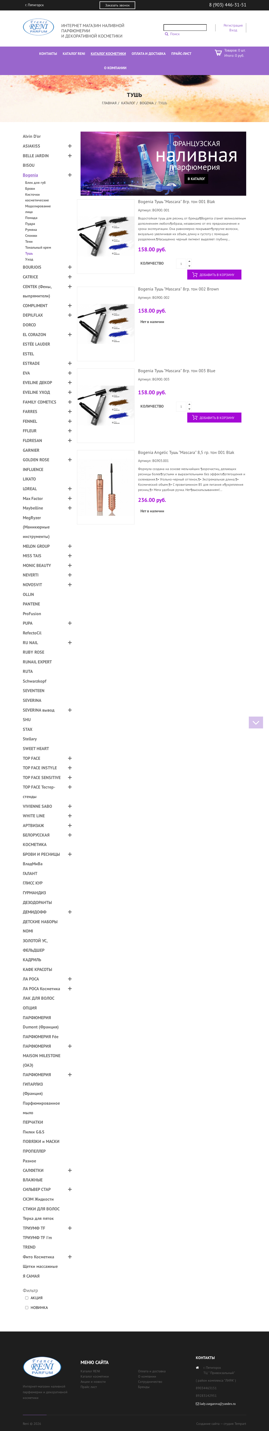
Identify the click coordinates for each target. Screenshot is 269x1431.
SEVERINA (32, 700)
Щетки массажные (40, 1266)
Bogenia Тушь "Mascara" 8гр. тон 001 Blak (176, 201)
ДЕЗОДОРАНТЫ (37, 902)
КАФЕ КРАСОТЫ (37, 969)
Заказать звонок (117, 5)
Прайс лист (89, 1387)
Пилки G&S (33, 1132)
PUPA (28, 623)
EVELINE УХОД (36, 392)
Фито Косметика (38, 1257)
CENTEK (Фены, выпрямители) (37, 291)
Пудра (30, 223)
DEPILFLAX (33, 315)
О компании (147, 1376)
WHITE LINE (34, 815)
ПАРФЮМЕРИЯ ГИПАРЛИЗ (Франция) (37, 1084)
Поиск (175, 34)
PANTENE (31, 604)
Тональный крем (38, 247)
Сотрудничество (150, 1381)
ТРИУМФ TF (34, 1228)
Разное (29, 1161)
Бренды (143, 1387)
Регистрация (233, 25)
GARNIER (31, 450)
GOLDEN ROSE (36, 459)
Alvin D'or (32, 136)
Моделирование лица (38, 209)
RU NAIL (30, 642)
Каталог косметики (95, 1376)
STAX (27, 729)
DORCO (29, 325)
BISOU (28, 165)
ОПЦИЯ (30, 1008)
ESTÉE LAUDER (36, 344)
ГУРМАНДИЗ (34, 892)
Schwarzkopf (34, 681)
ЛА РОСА (31, 979)
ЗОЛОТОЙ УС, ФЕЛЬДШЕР (35, 945)
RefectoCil (32, 633)
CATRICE (30, 277)
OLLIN (28, 594)
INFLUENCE (33, 469)
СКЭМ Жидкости (38, 1199)
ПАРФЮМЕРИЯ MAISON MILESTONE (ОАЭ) (41, 1055)
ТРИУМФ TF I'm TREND (37, 1242)
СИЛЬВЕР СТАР (37, 1189)
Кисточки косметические (37, 197)
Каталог (128, 103)
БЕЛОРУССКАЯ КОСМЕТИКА (36, 839)
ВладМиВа (33, 863)
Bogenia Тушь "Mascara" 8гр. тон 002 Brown (178, 289)
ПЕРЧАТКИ (33, 1122)
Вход (233, 30)
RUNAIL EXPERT (37, 662)
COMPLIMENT (35, 305)
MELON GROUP (36, 546)
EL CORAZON (34, 334)
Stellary (30, 739)
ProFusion (32, 613)
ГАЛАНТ (30, 873)
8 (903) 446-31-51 (227, 5)
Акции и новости (93, 1381)
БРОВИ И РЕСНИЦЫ (41, 854)
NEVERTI (30, 575)
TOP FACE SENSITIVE (42, 777)
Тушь (29, 253)
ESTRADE (31, 363)
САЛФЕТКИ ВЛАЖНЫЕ (33, 1175)
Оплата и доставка (152, 1371)
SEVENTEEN (33, 690)
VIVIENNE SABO (37, 806)
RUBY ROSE (33, 652)
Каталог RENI (90, 1371)
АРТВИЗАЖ (33, 825)
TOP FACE (31, 758)
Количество (152, 263)
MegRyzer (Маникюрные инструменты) (36, 527)
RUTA (28, 671)
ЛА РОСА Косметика (41, 988)
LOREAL (30, 488)
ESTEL (28, 354)
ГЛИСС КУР (33, 883)
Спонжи (31, 235)
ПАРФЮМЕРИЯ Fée (40, 1036)
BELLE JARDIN (36, 155)
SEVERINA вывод (38, 710)
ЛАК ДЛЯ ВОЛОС (38, 998)
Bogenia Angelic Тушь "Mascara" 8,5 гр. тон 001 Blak (186, 452)
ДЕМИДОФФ (34, 912)
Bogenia (147, 103)
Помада (31, 217)
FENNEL (30, 421)
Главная (109, 103)
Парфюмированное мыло (41, 1107)
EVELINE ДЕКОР (37, 382)
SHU (27, 719)
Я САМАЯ (31, 1276)
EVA (26, 373)
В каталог (196, 178)
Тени (29, 241)
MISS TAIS (32, 555)
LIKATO (29, 479)
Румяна (31, 229)
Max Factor (33, 498)
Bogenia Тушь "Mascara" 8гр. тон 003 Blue (176, 370)
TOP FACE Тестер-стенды (39, 791)
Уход (29, 259)
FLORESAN (32, 440)
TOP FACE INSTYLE (40, 767)
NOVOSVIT (32, 584)
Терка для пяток (38, 1218)
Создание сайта (208, 1423)
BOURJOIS (32, 267)
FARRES (30, 411)
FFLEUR (30, 430)
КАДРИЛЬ (32, 959)
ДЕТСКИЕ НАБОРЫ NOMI (40, 926)
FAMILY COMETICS (39, 402)
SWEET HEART (36, 748)
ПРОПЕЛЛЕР (34, 1151)
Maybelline (33, 508)
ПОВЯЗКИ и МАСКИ (41, 1141)
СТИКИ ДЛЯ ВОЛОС (41, 1209)
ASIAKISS (31, 146)
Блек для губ (35, 182)
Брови (30, 188)
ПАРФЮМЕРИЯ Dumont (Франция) (41, 1022)
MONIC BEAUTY (37, 565)
